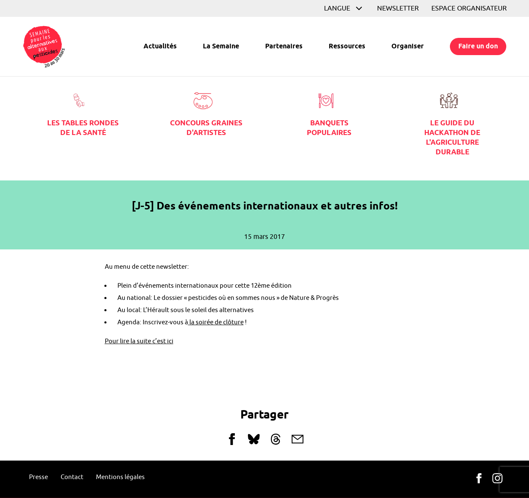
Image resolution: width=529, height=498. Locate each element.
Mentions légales (120, 477)
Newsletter (398, 8)
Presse (38, 477)
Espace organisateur (469, 8)
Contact (72, 477)
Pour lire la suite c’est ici (139, 341)
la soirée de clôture (216, 322)
